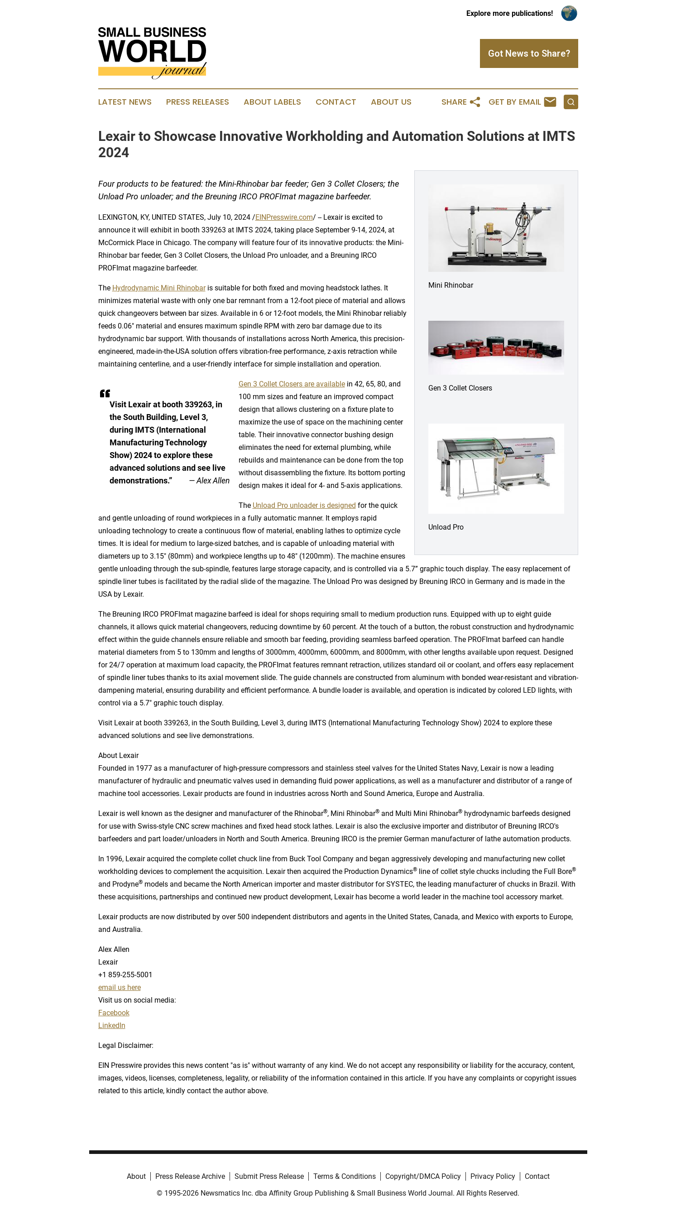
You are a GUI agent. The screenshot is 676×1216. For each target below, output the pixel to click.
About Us (391, 102)
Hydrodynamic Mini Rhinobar (159, 288)
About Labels (272, 102)
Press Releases (197, 102)
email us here (119, 987)
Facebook (113, 1013)
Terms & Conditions (344, 1176)
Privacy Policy (492, 1176)
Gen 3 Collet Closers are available (292, 384)
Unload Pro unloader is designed (304, 505)
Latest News (125, 102)
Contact (336, 102)
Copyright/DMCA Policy (423, 1176)
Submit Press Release (269, 1176)
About (136, 1176)
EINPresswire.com (284, 217)
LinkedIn (111, 1025)
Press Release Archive (190, 1176)
